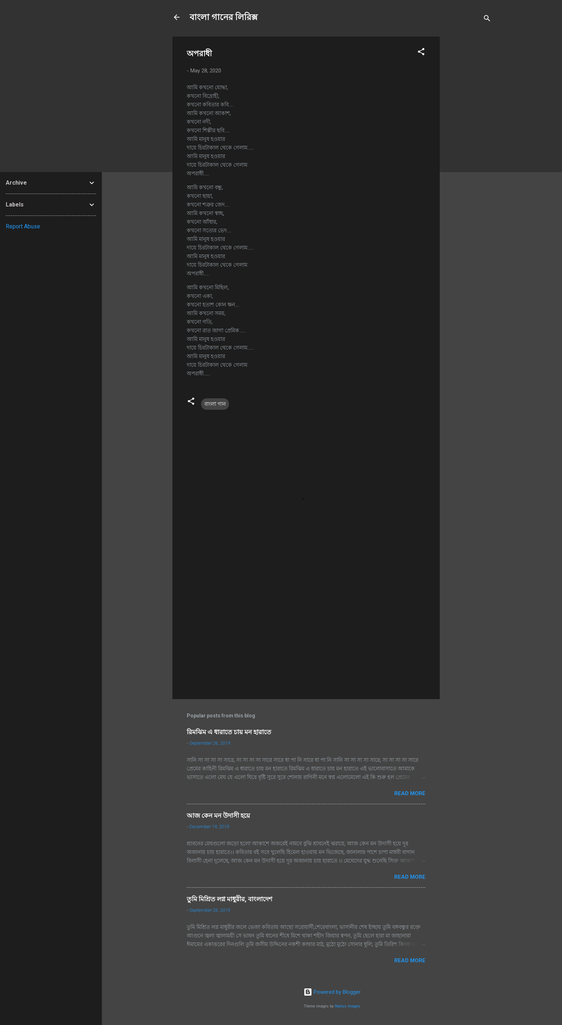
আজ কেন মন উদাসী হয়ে (218, 815)
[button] (421, 52)
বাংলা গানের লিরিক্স (224, 17)
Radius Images (347, 1006)
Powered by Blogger (332, 992)
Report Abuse (23, 226)
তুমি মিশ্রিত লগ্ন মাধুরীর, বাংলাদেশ (229, 899)
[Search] (487, 19)
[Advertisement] (468, 144)
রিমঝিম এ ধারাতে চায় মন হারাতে (229, 732)
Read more (409, 793)
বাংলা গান (215, 404)
